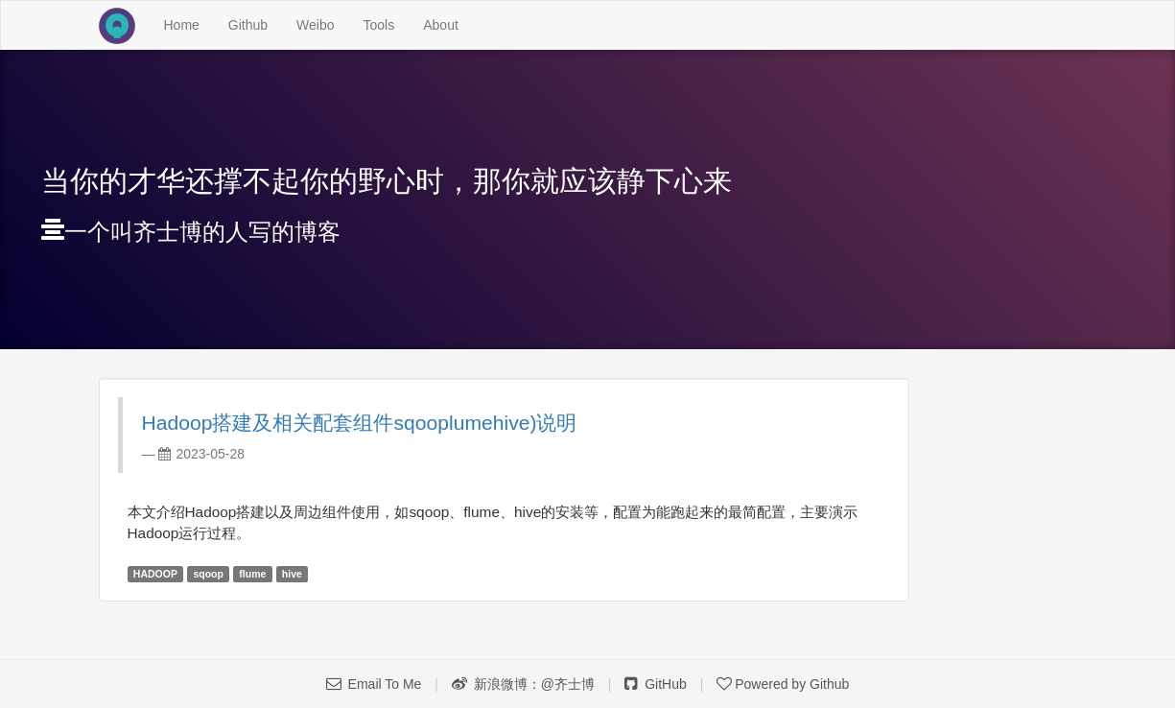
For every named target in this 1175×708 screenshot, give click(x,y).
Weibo (315, 25)
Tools (379, 25)
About (440, 25)
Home (189, 23)
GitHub (655, 684)
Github (248, 25)
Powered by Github (783, 684)
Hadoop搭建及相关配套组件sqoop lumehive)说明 (359, 423)
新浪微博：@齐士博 (523, 684)
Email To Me (374, 684)
